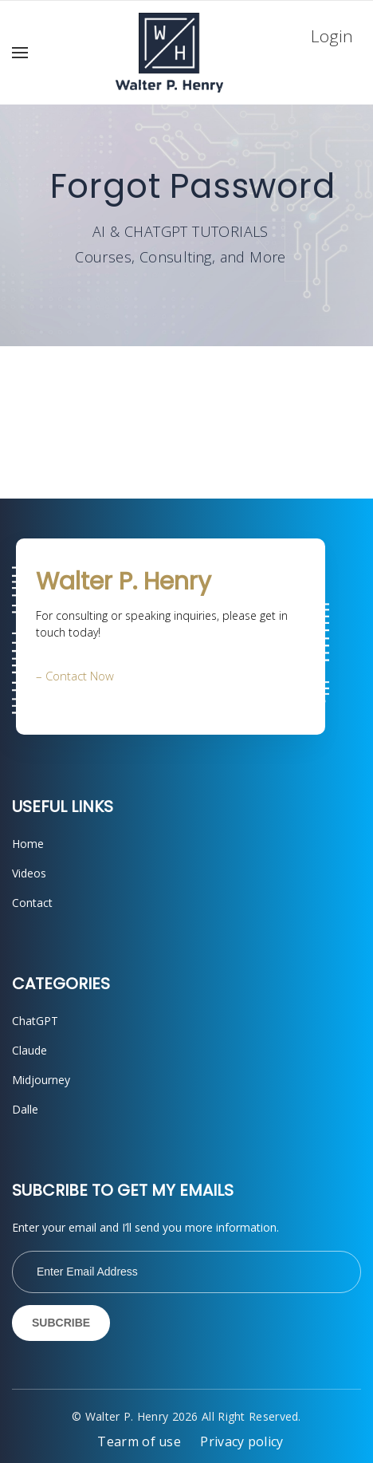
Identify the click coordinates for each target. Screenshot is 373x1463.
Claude (29, 1050)
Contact (32, 902)
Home (28, 843)
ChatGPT (35, 1020)
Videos (29, 873)
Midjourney (41, 1079)
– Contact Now (75, 676)
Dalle (25, 1109)
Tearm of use (139, 1441)
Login (332, 36)
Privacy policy (241, 1441)
